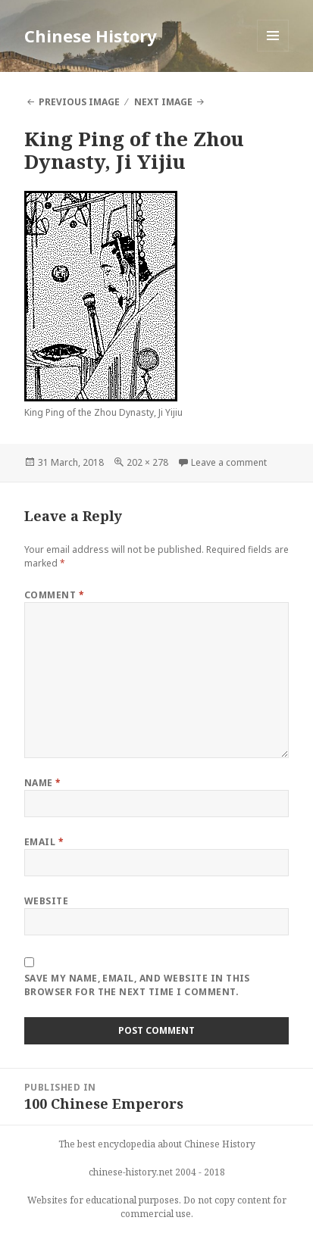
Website (46, 900)
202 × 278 (147, 462)
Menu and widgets (273, 51)
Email (44, 841)
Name (42, 782)
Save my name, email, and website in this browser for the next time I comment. (137, 985)
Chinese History (90, 35)
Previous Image (79, 101)
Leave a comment (229, 462)
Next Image (163, 101)
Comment (54, 594)
